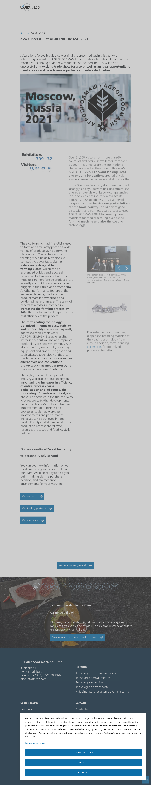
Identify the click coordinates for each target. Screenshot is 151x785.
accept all (83, 772)
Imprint (43, 743)
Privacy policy (31, 743)
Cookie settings (83, 753)
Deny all (83, 763)
